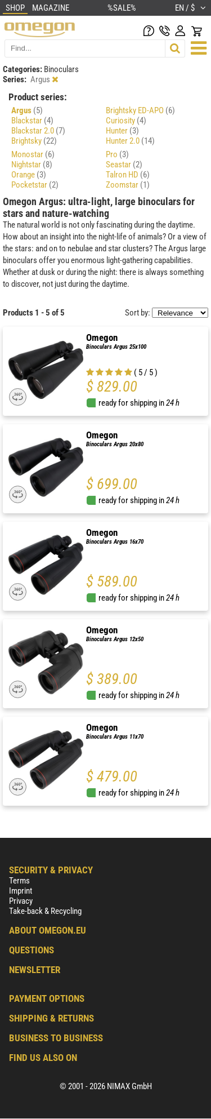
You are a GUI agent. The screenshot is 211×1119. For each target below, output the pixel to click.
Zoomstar (128, 185)
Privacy (21, 901)
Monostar (33, 154)
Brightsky (34, 141)
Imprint (20, 891)
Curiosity (126, 121)
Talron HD (128, 175)
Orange (28, 175)
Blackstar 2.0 (38, 131)
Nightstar (31, 164)
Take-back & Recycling (45, 911)
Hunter (122, 131)
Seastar (124, 164)
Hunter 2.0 (130, 141)
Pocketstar (35, 185)
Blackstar (32, 121)
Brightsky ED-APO (140, 110)
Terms (19, 881)
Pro (117, 154)
